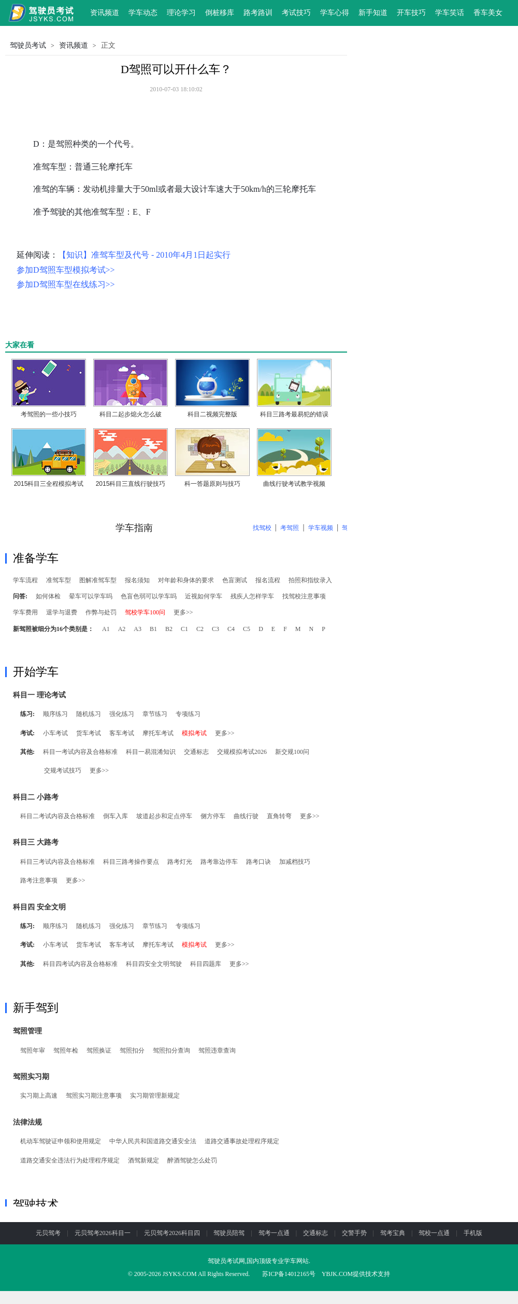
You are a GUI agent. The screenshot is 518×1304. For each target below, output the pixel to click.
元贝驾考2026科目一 (103, 1233)
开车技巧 (411, 13)
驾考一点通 (274, 1233)
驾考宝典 (392, 1233)
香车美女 (487, 13)
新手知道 (372, 13)
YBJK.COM (337, 1274)
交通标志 (315, 1233)
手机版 (473, 1233)
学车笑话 (449, 13)
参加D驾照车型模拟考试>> (66, 269)
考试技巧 (296, 13)
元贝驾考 (48, 1233)
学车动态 (142, 13)
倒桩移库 (219, 13)
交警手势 (354, 1233)
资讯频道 (104, 13)
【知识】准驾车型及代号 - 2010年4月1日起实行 (144, 254)
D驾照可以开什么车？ (176, 69)
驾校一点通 (434, 1233)
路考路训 (257, 13)
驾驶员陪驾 (228, 1233)
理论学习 (181, 13)
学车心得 (334, 13)
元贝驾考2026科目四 (172, 1233)
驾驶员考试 (28, 45)
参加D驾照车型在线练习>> (66, 284)
